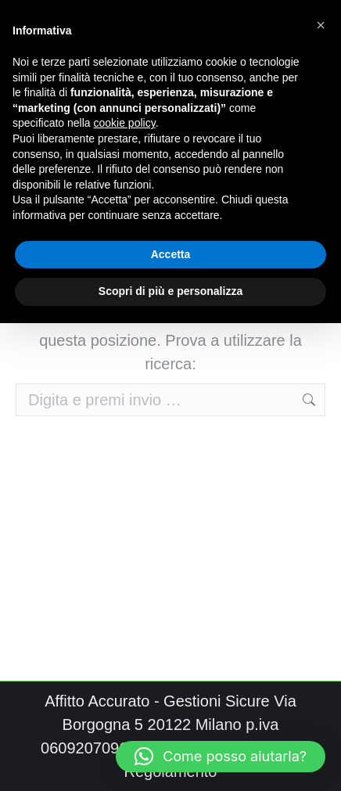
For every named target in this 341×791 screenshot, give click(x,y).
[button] (220, 756)
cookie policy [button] (125, 123)
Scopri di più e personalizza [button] (170, 291)
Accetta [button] (171, 254)
